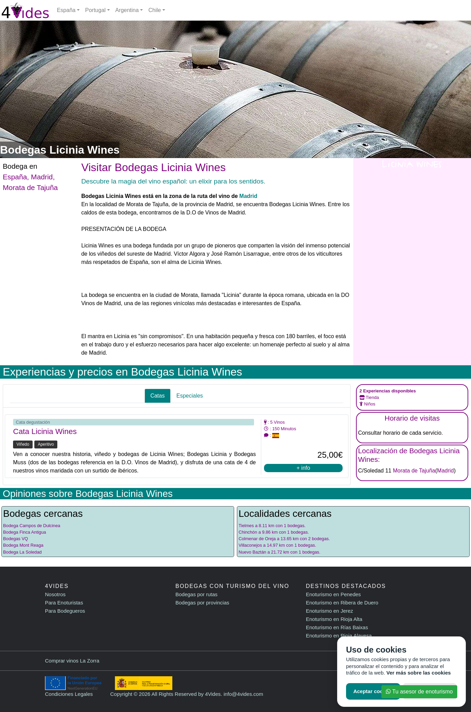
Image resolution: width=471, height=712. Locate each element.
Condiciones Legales (69, 694)
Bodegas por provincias (202, 602)
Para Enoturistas (64, 602)
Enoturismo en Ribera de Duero (342, 602)
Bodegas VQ (15, 538)
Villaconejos (250, 545)
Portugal (95, 10)
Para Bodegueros (65, 611)
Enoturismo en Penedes (333, 594)
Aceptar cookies (373, 691)
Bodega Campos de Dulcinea (31, 525)
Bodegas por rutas (196, 594)
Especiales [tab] (189, 396)
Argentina (127, 10)
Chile (154, 10)
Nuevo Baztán (252, 552)
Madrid (42, 177)
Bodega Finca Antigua (24, 532)
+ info (303, 468)
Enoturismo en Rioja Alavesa (339, 635)
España (66, 10)
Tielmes (246, 525)
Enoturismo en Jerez (329, 611)
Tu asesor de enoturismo (419, 691)
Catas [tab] (157, 396)
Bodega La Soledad (22, 552)
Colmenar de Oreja (257, 538)
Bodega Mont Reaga (23, 545)
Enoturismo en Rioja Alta (334, 619)
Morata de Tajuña (30, 187)
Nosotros (55, 594)
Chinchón (248, 532)
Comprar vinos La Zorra (72, 661)
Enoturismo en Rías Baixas (337, 627)
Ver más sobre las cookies (419, 673)
